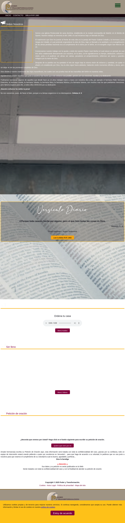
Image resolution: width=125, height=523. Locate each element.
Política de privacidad (65, 485)
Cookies (42, 485)
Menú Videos (62, 392)
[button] (17, 46)
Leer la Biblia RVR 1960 (62, 238)
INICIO (8, 15)
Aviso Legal (51, 485)
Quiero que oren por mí (62, 446)
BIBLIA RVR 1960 (32, 15)
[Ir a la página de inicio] (17, 13)
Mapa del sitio (80, 485)
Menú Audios (63, 331)
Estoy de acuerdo (62, 513)
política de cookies (48, 507)
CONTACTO (18, 15)
